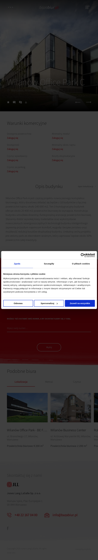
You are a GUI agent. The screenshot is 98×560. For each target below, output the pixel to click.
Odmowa (18, 303)
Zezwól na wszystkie (80, 303)
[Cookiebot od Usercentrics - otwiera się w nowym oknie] (83, 255)
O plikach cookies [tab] (81, 263)
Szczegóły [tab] (49, 263)
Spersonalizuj (49, 303)
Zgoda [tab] (17, 263)
